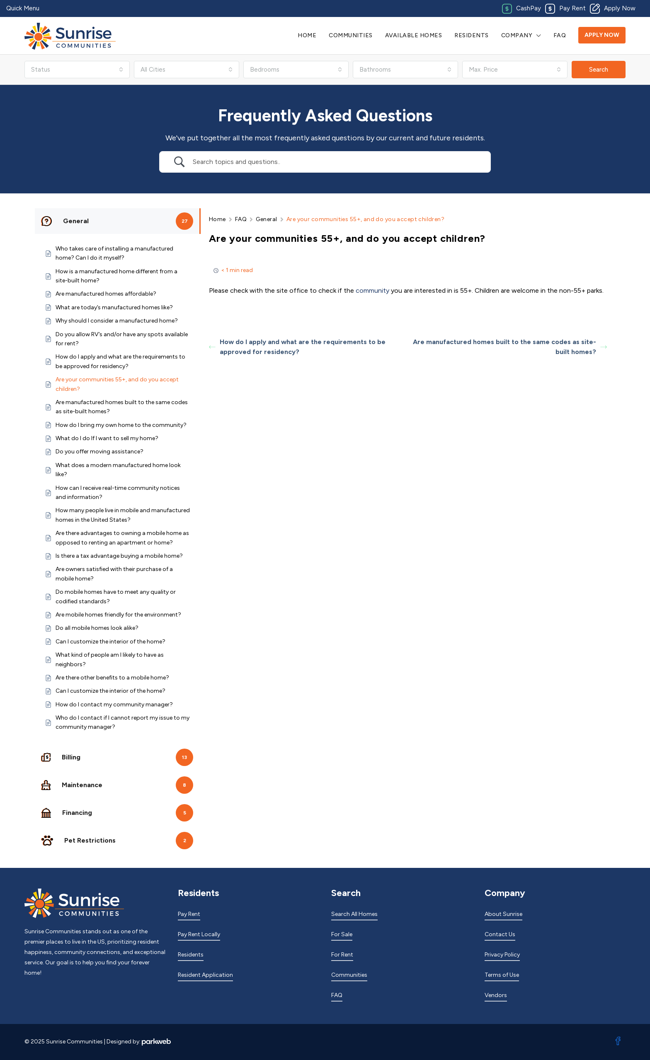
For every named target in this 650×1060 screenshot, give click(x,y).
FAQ (559, 35)
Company (517, 35)
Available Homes (413, 35)
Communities (351, 35)
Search (598, 69)
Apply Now (602, 35)
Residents (471, 35)
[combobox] (77, 69)
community (372, 290)
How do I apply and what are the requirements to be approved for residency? (297, 347)
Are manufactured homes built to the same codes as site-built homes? (510, 347)
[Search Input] (335, 162)
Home (307, 35)
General (266, 219)
